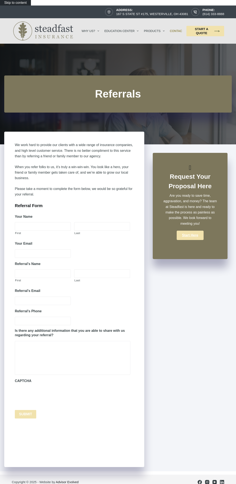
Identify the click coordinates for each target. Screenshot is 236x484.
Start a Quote (207, 31)
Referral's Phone (28, 311)
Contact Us (182, 30)
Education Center (122, 30)
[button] (190, 235)
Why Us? (91, 30)
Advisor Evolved (67, 482)
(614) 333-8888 (213, 14)
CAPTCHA (23, 381)
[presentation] (47, 395)
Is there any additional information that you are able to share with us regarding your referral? (70, 333)
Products (155, 30)
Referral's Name (27, 264)
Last (77, 233)
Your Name (23, 216)
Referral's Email (27, 291)
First (18, 233)
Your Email (23, 243)
